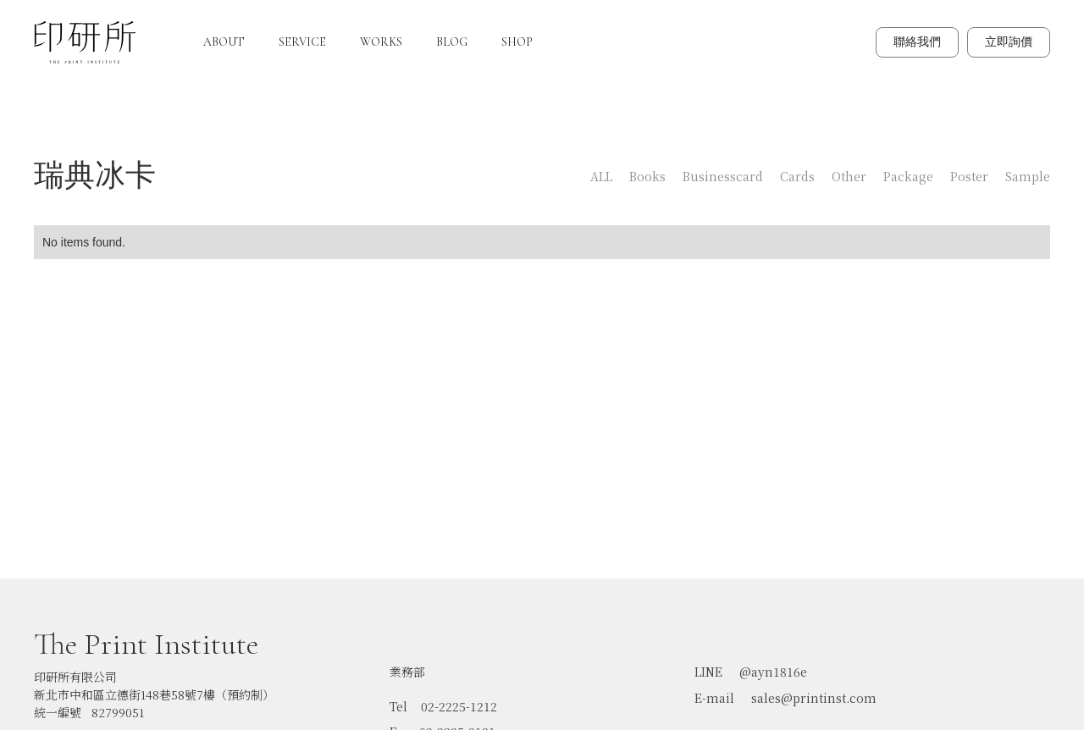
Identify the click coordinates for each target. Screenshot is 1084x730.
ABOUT (224, 42)
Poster (969, 176)
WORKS (381, 42)
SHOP (517, 42)
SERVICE (302, 42)
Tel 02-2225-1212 (443, 698)
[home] (85, 42)
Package (908, 176)
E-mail (714, 690)
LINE (708, 663)
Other (849, 176)
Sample (1027, 176)
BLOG (451, 42)
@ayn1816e (773, 663)
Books (647, 176)
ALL (601, 176)
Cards (797, 176)
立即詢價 (1008, 42)
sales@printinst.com (814, 690)
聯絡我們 (917, 42)
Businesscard (723, 176)
